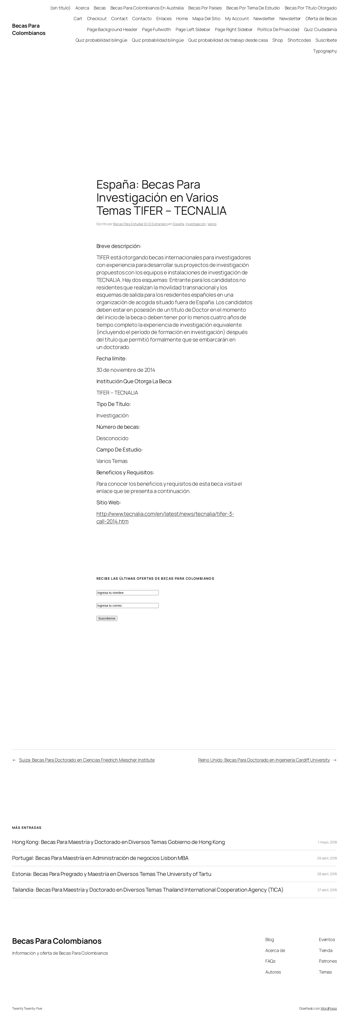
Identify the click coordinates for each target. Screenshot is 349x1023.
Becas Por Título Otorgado (311, 8)
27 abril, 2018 (327, 890)
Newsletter (264, 18)
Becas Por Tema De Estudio (253, 8)
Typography (325, 51)
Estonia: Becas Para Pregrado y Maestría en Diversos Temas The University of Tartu (111, 874)
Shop (277, 40)
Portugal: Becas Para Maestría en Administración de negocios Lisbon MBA (100, 858)
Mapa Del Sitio (206, 18)
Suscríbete (326, 40)
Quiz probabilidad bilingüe (101, 40)
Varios (211, 224)
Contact (119, 18)
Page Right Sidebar (234, 29)
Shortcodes (299, 40)
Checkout (97, 18)
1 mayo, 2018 (327, 842)
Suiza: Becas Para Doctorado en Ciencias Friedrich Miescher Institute (87, 760)
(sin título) (60, 8)
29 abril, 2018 (327, 858)
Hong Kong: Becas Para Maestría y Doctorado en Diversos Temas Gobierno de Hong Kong (118, 842)
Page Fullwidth (156, 29)
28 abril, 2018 (327, 874)
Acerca (82, 8)
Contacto (141, 18)
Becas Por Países (205, 8)
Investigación (196, 224)
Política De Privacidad (278, 29)
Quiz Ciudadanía (320, 29)
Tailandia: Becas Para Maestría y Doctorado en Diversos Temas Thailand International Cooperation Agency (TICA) (148, 890)
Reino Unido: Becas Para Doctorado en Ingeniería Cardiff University (264, 760)
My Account (237, 18)
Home (182, 18)
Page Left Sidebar (193, 29)
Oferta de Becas (321, 18)
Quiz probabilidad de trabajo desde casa (228, 40)
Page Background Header (112, 29)
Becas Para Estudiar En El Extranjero (140, 224)
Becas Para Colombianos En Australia (147, 8)
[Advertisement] (174, 110)
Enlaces (164, 18)
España (178, 224)
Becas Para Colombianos (29, 29)
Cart (78, 18)
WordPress (329, 1008)
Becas (100, 8)
